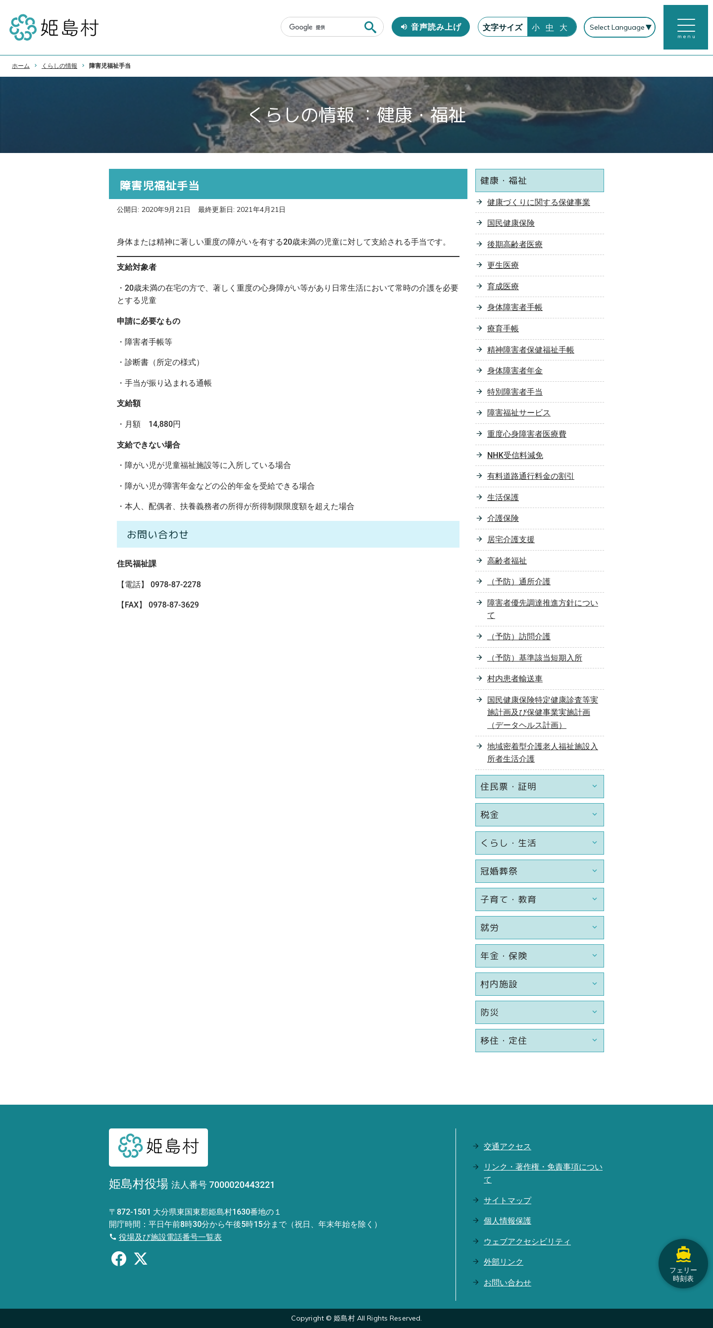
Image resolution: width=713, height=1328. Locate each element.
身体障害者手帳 (515, 307)
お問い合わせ (507, 1282)
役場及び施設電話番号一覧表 (170, 1237)
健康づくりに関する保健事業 (538, 202)
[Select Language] (620, 27)
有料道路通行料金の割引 (530, 476)
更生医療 (503, 265)
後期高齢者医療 (515, 244)
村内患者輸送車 (515, 678)
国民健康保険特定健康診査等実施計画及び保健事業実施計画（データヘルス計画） (542, 712)
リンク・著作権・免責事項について (543, 1173)
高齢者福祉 (507, 560)
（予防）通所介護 (519, 581)
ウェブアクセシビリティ (527, 1241)
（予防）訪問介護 (519, 636)
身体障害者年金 (515, 370)
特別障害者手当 (515, 392)
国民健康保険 (511, 223)
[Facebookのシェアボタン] (118, 1261)
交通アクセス (507, 1146)
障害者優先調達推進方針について (542, 609)
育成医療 (503, 286)
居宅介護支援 (511, 539)
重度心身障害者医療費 (526, 434)
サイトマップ (507, 1200)
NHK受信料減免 (515, 455)
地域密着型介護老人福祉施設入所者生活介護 (542, 753)
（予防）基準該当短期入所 (534, 658)
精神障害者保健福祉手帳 (530, 350)
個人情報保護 (507, 1221)
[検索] (322, 28)
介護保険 (503, 518)
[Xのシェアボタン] (140, 1261)
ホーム (21, 65)
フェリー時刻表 (683, 1263)
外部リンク (503, 1262)
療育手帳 (503, 328)
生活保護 (503, 497)
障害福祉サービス (519, 413)
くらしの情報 (59, 65)
